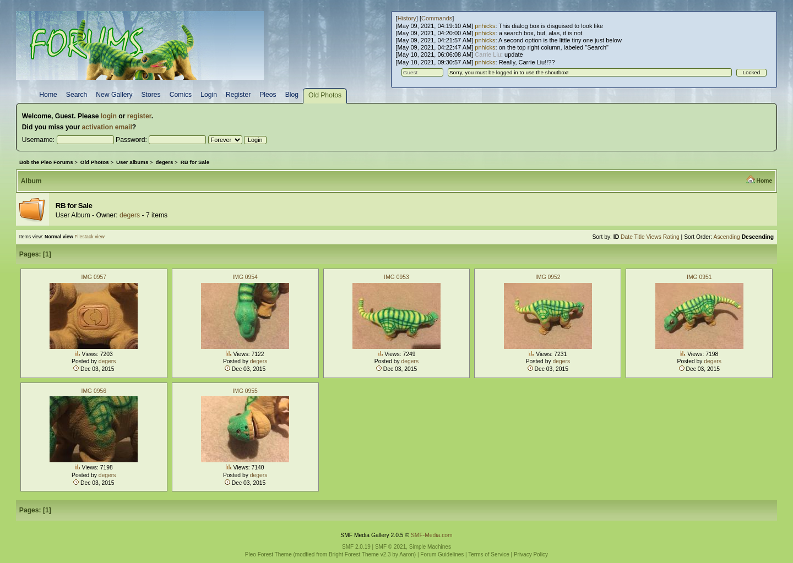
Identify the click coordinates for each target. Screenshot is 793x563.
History (407, 18)
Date (627, 237)
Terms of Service (488, 554)
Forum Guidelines (442, 554)
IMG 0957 (94, 277)
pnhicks (485, 26)
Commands (436, 18)
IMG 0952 (547, 277)
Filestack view (89, 236)
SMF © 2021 (390, 547)
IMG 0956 (94, 391)
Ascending (727, 237)
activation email (107, 127)
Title (639, 237)
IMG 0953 (396, 277)
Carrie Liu (488, 54)
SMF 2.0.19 (356, 547)
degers (130, 215)
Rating (671, 237)
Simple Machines (430, 547)
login (109, 116)
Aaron (406, 554)
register (139, 116)
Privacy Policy (531, 554)
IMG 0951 (699, 277)
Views (654, 237)
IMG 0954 (244, 277)
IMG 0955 (244, 391)
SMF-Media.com (432, 535)
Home (764, 181)
